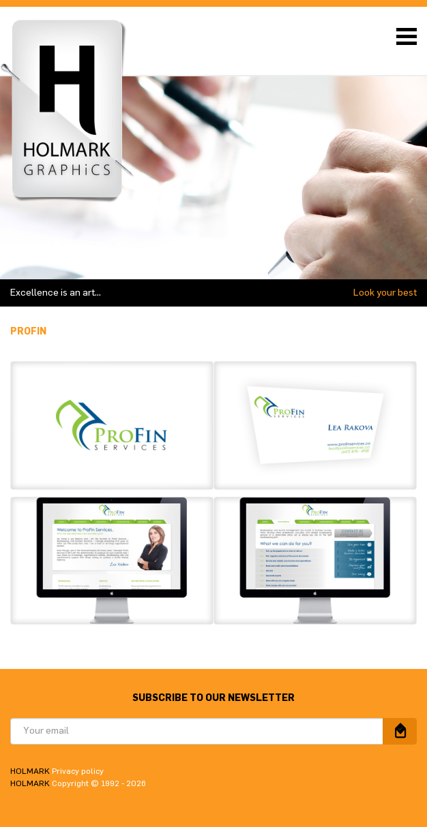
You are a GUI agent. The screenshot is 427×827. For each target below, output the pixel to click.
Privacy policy (78, 771)
